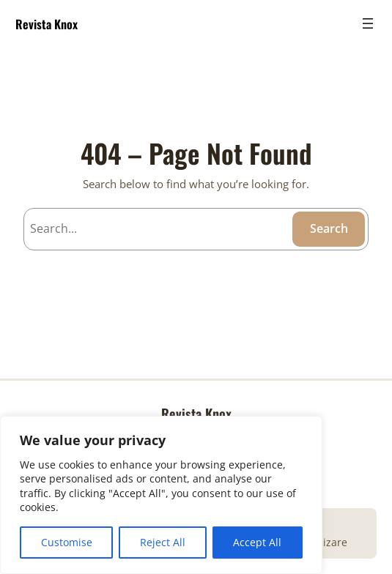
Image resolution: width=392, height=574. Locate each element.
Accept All (257, 542)
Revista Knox (46, 24)
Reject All (162, 542)
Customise (66, 542)
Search (329, 228)
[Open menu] (368, 23)
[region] (161, 495)
